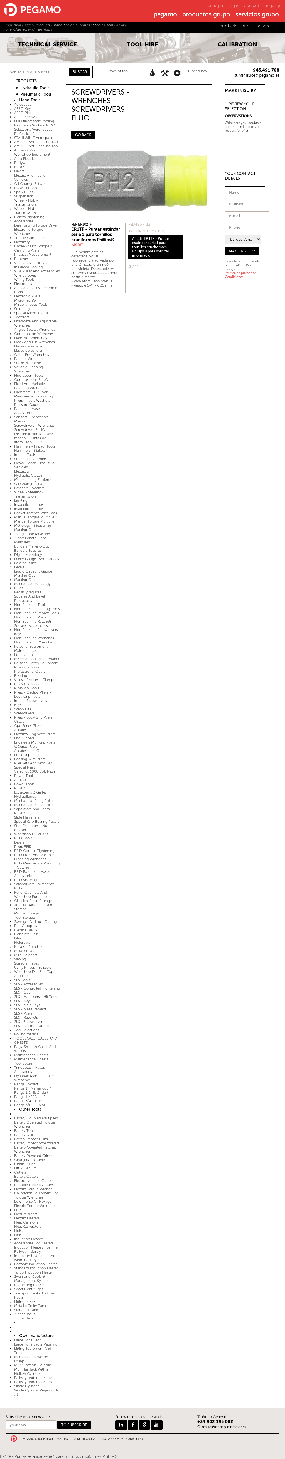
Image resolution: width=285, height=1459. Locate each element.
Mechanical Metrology (32, 584)
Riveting (20, 675)
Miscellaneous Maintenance (37, 659)
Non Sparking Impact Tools (36, 613)
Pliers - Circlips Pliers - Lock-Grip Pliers (32, 694)
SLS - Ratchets (26, 1017)
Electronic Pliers (27, 296)
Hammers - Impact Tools (34, 446)
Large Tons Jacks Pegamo (35, 1344)
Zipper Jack (23, 1318)
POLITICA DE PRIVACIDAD (80, 1439)
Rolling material (27, 1034)
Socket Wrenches (28, 363)
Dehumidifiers (25, 1214)
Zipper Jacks (24, 1314)
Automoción (24, 150)
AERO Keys (23, 108)
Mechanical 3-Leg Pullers (34, 805)
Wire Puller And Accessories (37, 271)
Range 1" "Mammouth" (32, 1088)
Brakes (19, 167)
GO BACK (83, 135)
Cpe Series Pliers (27, 726)
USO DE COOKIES (111, 1439)
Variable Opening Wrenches (28, 369)
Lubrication (23, 655)
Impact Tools (25, 455)
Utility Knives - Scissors (32, 967)
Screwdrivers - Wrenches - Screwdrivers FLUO (35, 427)
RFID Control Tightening (34, 851)
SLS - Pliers (23, 1013)
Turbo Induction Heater (33, 1272)
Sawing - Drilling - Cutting (35, 921)
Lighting (20, 500)
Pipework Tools (26, 667)
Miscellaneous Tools (31, 304)
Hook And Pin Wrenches (34, 342)
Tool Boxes (23, 1063)
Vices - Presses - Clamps (34, 680)
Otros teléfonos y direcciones (221, 1427)
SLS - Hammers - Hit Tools (36, 997)
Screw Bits (22, 709)
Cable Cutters (25, 930)
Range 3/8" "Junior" (30, 1105)
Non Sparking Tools (30, 605)
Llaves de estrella (28, 346)
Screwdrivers (24, 713)
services (264, 25)
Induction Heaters (29, 1239)
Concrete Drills (26, 934)
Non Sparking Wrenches (34, 638)
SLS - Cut (22, 992)
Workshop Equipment (32, 154)
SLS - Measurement (30, 1009)
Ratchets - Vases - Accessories (29, 411)
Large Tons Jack (27, 1340)
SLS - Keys (22, 1001)
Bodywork (22, 163)
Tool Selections (26, 1030)
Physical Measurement (32, 254)
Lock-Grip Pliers (27, 755)
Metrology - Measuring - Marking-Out (33, 527)
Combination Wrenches (34, 334)
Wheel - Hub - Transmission (26, 202)
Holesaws (22, 942)
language (273, 5)
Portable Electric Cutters (34, 1185)
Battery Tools (24, 1131)
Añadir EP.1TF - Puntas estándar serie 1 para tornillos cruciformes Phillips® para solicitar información (150, 247)
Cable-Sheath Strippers (33, 246)
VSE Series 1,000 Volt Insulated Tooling (31, 265)
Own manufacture (36, 1335)
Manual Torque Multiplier (34, 517)
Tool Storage (24, 917)
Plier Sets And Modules (33, 763)
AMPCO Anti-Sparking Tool (36, 142)
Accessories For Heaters (33, 1243)
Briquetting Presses (29, 1285)
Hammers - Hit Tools (31, 392)
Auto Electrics (25, 158)
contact (251, 5)
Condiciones (234, 277)
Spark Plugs (23, 192)
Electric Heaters (27, 1218)
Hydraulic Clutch (28, 475)
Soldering (22, 309)
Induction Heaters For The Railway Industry (36, 1249)
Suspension (23, 196)
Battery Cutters (26, 1176)
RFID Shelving (25, 880)
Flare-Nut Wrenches (30, 338)
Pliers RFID (23, 846)
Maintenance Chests (31, 1055)
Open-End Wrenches (31, 354)
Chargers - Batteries (30, 1160)
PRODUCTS (26, 81)
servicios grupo (257, 14)
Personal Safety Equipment (36, 663)
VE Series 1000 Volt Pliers (35, 771)
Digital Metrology (28, 555)
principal (216, 5)
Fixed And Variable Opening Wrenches (30, 386)
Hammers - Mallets (29, 450)
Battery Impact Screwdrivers (36, 1143)
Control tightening (29, 217)
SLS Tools (22, 980)
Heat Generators (27, 1226)
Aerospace (22, 104)
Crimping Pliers (26, 250)
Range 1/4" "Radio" (29, 1097)
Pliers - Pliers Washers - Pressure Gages (33, 402)
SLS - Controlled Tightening (37, 988)
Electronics (23, 284)
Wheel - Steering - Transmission (29, 494)
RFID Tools (23, 838)
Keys (18, 705)
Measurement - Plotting (33, 396)
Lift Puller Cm (25, 1168)
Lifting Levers (25, 1301)
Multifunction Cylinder (32, 1365)
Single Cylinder (26, 1386)
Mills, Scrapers (25, 955)
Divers (19, 171)
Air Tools (21, 780)
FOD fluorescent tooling (34, 121)
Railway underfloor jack (33, 1378)
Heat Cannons (26, 1222)
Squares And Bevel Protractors (29, 598)
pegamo (165, 14)
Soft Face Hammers (30, 459)
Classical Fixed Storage (33, 901)
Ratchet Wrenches (29, 359)
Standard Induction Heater (36, 1268)
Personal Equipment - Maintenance (32, 648)
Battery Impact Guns (31, 1139)
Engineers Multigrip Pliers (34, 742)
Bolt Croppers (25, 926)
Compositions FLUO (31, 379)
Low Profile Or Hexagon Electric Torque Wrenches (35, 1203)
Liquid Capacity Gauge (33, 571)
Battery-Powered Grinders (35, 1156)
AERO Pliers (23, 113)
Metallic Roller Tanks (31, 1306)
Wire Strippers (25, 275)
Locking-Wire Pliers (29, 759)
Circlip (19, 721)
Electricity (22, 242)
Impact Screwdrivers (30, 701)
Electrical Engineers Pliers (34, 734)
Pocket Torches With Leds (35, 513)
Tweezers (21, 317)
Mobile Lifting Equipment (35, 480)
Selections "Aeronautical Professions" (33, 131)
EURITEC (21, 1210)
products (228, 25)
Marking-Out (24, 575)
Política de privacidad (240, 273)
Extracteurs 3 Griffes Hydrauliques (30, 794)
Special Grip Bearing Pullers (36, 821)
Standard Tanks (27, 1310)
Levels (19, 567)
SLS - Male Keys (27, 1005)
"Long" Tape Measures (32, 534)
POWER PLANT (27, 188)
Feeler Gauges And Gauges (36, 559)
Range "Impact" (26, 1084)
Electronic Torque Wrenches (28, 231)
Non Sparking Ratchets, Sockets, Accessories (33, 623)
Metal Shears (24, 951)
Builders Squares (27, 550)
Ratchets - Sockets (29, 488)
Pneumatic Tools (35, 94)
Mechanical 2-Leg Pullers (34, 801)
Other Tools (30, 1109)
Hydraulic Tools (34, 88)
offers (247, 25)
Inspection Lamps (29, 505)
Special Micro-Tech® (31, 313)
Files (17, 938)
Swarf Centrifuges (28, 1289)
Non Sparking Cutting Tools (37, 609)
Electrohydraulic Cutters (33, 1181)
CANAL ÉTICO (135, 1439)
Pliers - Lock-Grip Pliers (33, 717)
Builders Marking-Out (31, 546)
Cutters (20, 1172)
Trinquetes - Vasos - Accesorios (30, 1069)
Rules (18, 588)
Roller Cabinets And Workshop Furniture (30, 894)
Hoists (19, 1231)
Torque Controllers (29, 238)
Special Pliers (25, 767)
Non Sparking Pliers (30, 617)
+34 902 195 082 (215, 1421)
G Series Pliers (25, 746)
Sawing (20, 959)
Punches (21, 259)
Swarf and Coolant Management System (31, 1278)
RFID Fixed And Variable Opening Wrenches (34, 857)
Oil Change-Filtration (31, 184)
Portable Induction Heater (35, 1264)
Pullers (19, 788)
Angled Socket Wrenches (34, 329)
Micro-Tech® (25, 300)
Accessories (23, 221)
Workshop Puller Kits (31, 834)
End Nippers (24, 738)
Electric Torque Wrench (33, 1189)
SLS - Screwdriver (28, 1022)
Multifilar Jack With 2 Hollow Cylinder (31, 1371)
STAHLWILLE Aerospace (33, 138)
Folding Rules (25, 563)
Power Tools (24, 776)
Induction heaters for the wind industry (34, 1258)
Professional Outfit (29, 671)
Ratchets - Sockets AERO (34, 125)
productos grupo (206, 14)
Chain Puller (24, 1164)
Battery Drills (24, 1135)
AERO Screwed (26, 117)
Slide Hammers (26, 817)
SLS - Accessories (28, 984)
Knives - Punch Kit (29, 947)
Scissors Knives (26, 963)
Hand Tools (29, 100)
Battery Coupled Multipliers (36, 1118)
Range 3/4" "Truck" (29, 1101)
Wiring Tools (24, 279)
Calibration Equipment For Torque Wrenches (36, 1195)
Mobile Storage (26, 913)
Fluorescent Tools (28, 375)
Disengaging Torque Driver (36, 225)
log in (234, 5)
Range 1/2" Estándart (31, 1092)
